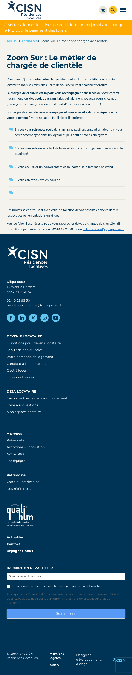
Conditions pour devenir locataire (34, 343)
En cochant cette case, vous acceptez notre (53, 586)
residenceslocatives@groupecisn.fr (35, 305)
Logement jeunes (21, 377)
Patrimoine (16, 475)
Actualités (29, 41)
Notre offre (15, 454)
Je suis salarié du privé (25, 350)
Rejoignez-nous (20, 551)
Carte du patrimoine (23, 482)
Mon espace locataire (24, 412)
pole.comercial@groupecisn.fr (103, 229)
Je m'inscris (66, 613)
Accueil (12, 41)
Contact (13, 544)
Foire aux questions (22, 405)
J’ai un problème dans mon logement (37, 398)
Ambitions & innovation (26, 447)
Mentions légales (57, 656)
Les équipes (16, 461)
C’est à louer (16, 370)
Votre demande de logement (30, 357)
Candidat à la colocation (26, 364)
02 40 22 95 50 (18, 300)
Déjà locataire (21, 391)
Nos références (19, 489)
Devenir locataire (24, 336)
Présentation (17, 440)
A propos (14, 433)
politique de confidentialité (83, 586)
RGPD (54, 665)
